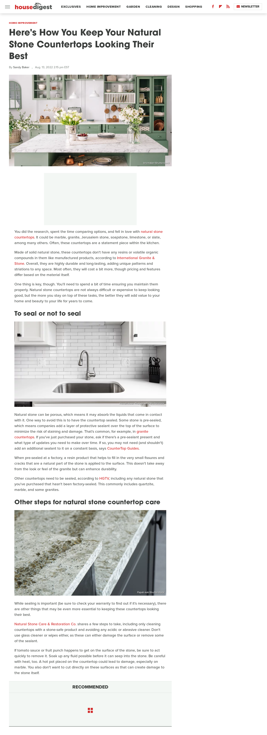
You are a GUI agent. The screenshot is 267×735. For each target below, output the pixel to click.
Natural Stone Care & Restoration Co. (45, 624)
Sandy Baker (21, 67)
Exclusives (71, 6)
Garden (133, 6)
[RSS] (228, 7)
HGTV (104, 478)
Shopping (193, 6)
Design (174, 6)
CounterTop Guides (123, 448)
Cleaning (154, 6)
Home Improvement (103, 6)
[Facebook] (213, 7)
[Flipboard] (220, 7)
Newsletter (248, 6)
